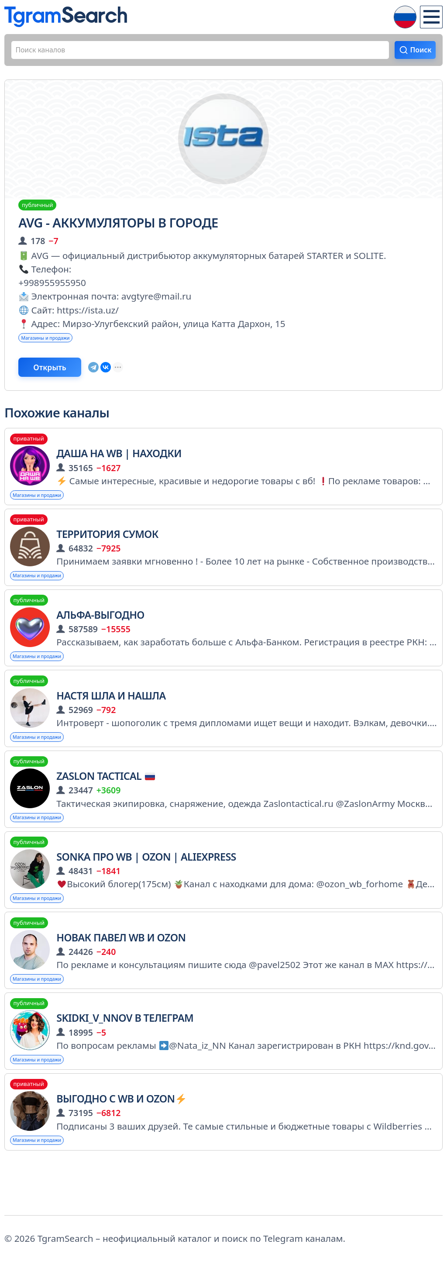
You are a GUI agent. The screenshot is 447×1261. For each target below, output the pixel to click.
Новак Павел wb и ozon (121, 977)
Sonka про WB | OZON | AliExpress (146, 892)
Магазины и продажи (57, 345)
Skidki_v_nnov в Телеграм (124, 1061)
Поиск (416, 53)
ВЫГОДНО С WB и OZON (121, 1146)
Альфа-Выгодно (100, 638)
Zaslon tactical (105, 808)
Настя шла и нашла (110, 723)
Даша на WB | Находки (118, 469)
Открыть (67, 380)
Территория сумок (107, 554)
